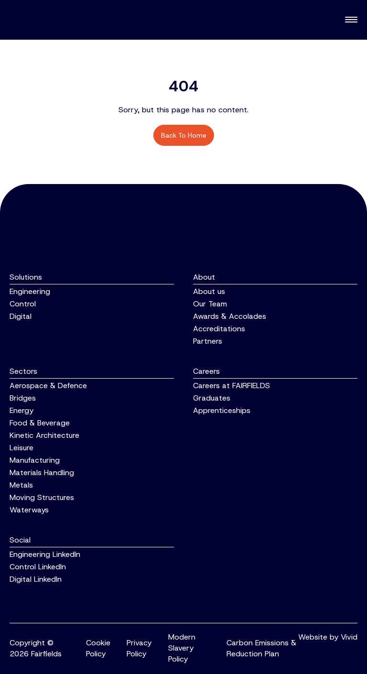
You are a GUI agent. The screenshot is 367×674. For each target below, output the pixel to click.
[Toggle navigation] (351, 19)
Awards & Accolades (229, 316)
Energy (21, 410)
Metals (21, 485)
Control (23, 304)
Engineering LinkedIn (45, 554)
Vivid (349, 637)
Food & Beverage (40, 423)
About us (209, 291)
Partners (207, 341)
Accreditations (219, 329)
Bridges (23, 398)
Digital (21, 316)
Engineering (30, 291)
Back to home (183, 135)
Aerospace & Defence (48, 385)
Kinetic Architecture (44, 435)
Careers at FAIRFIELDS (231, 385)
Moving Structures (42, 497)
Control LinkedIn (38, 567)
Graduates (211, 398)
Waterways (29, 510)
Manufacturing (35, 460)
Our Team (210, 304)
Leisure (21, 448)
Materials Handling (42, 472)
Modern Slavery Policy (181, 648)
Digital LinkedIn (36, 579)
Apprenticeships (221, 410)
